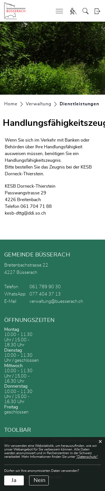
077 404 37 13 (45, 294)
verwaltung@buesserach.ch (56, 301)
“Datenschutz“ (87, 456)
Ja (14, 480)
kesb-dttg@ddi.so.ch (25, 213)
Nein (39, 480)
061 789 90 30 (45, 287)
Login (97, 11)
